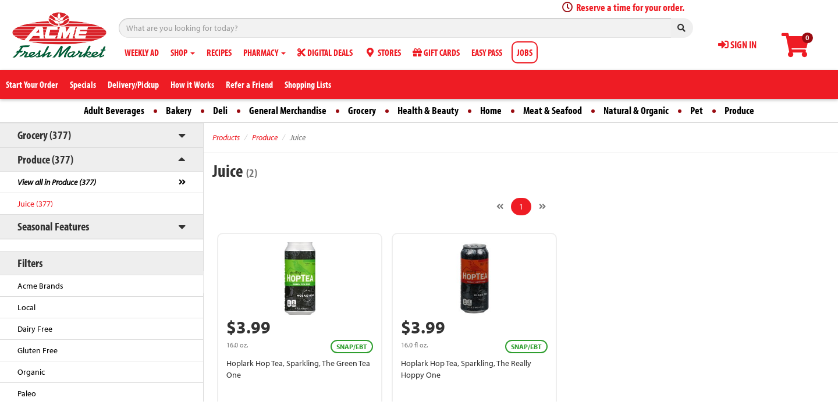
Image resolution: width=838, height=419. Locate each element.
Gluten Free (37, 350)
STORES (382, 52)
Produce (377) (45, 159)
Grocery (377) (44, 134)
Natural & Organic (636, 110)
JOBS (524, 52)
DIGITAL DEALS (325, 52)
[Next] (542, 206)
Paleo (26, 393)
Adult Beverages (114, 110)
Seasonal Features (53, 226)
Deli (220, 110)
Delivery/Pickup (133, 84)
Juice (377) (35, 203)
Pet (696, 110)
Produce (739, 110)
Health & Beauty (428, 110)
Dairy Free (34, 329)
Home (491, 110)
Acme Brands (40, 285)
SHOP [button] (183, 52)
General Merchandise (287, 110)
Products (226, 137)
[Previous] (500, 206)
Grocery (362, 110)
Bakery (178, 110)
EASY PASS (486, 52)
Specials (83, 84)
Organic (31, 372)
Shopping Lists (308, 84)
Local (26, 307)
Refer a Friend (249, 84)
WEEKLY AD (142, 52)
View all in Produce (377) (56, 182)
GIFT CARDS (436, 52)
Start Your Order (32, 84)
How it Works (192, 84)
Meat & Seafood (552, 110)
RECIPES (219, 52)
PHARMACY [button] (264, 52)
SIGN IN (737, 44)
